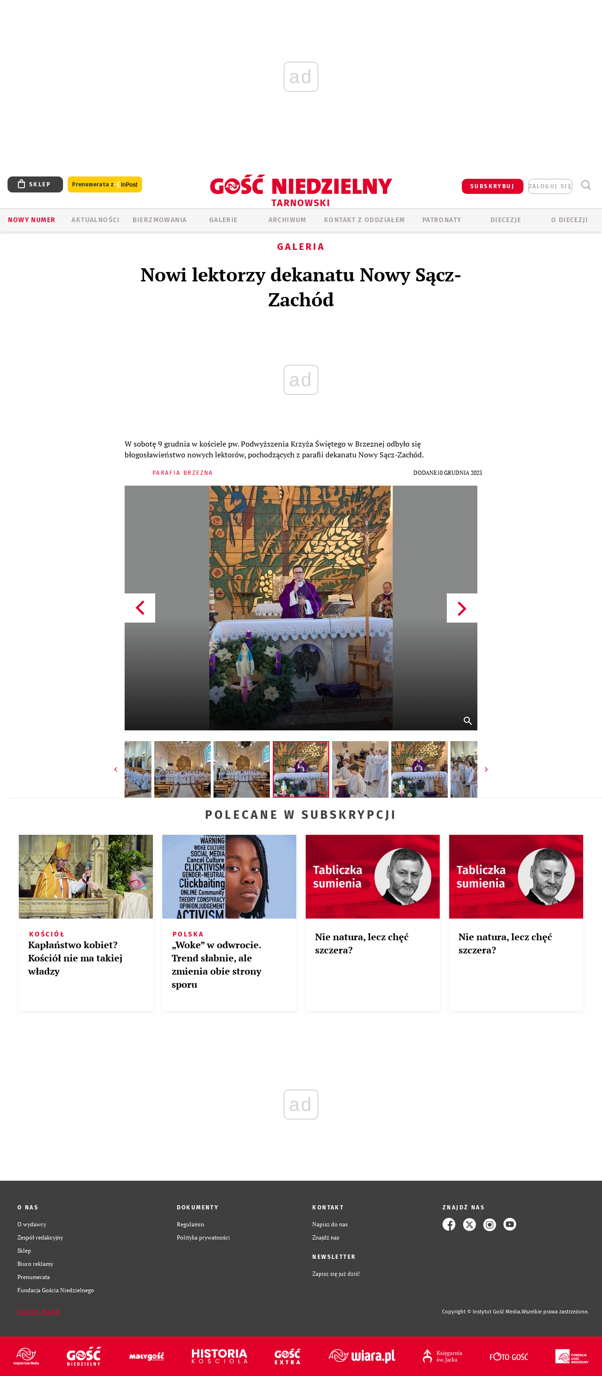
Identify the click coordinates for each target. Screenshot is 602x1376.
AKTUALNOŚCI (95, 220)
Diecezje (506, 220)
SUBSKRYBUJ (492, 186)
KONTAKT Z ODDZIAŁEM (364, 220)
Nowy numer (31, 220)
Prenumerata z (105, 184)
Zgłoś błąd (39, 1312)
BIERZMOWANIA (160, 220)
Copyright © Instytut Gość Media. (482, 1312)
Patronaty (442, 220)
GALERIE (223, 220)
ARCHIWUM (288, 220)
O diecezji (569, 220)
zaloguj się (550, 186)
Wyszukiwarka (585, 185)
